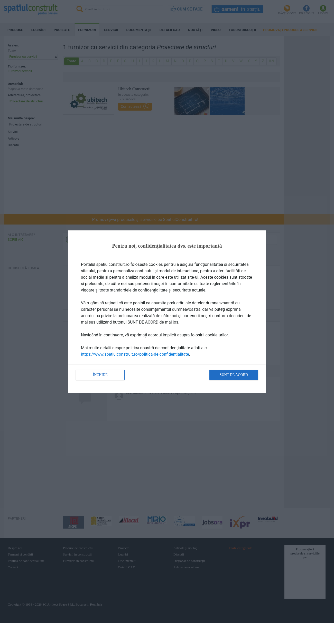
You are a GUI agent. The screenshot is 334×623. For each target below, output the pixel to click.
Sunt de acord (234, 375)
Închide (100, 375)
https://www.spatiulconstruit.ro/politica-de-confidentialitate (135, 354)
